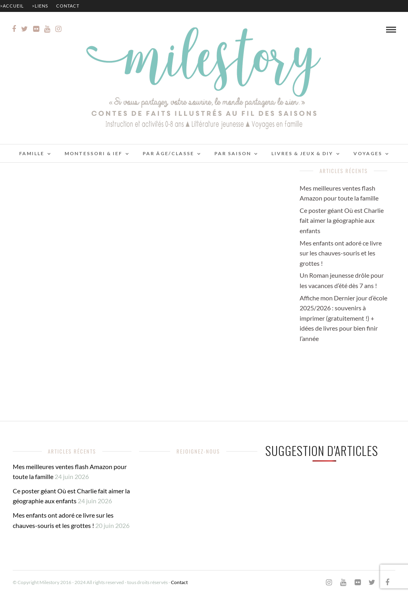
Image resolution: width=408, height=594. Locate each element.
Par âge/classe (168, 153)
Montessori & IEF (93, 153)
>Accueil (12, 5)
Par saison (232, 153)
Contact (67, 5)
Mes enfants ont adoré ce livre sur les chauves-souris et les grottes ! (341, 253)
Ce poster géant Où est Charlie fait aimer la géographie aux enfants (342, 220)
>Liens (40, 5)
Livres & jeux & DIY (302, 153)
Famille (31, 153)
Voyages (367, 153)
